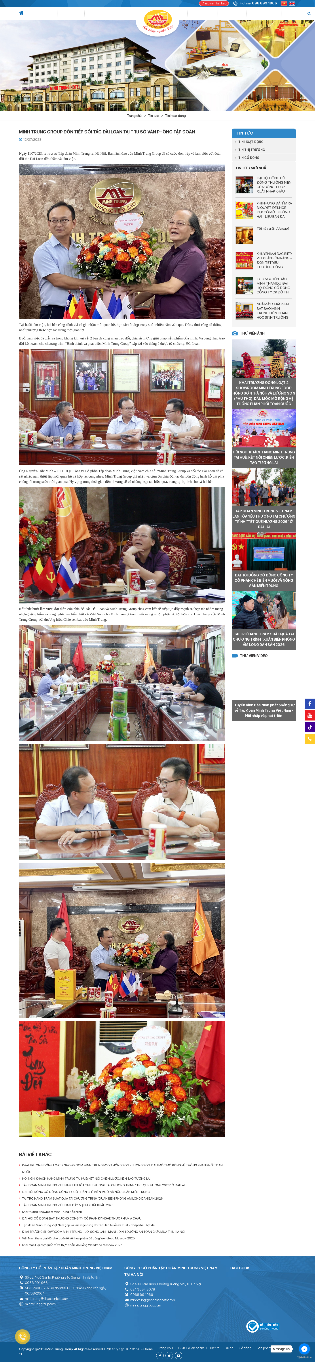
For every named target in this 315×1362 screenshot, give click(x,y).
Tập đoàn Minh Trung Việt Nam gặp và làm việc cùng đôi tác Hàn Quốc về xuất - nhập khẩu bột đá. (88, 1225)
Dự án (118, 13)
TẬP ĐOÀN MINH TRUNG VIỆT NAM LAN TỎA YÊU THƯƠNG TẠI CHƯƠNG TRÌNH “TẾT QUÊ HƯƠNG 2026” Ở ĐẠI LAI (103, 1185)
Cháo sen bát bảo (213, 3)
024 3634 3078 (142, 1289)
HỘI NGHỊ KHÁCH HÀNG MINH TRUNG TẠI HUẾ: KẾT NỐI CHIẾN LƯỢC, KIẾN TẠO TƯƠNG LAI (86, 1178)
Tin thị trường (250, 150)
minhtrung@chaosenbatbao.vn (47, 1299)
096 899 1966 (264, 3)
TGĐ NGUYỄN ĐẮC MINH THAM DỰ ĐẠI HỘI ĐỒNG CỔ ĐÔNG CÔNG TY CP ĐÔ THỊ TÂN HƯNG (273, 288)
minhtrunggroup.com (40, 1304)
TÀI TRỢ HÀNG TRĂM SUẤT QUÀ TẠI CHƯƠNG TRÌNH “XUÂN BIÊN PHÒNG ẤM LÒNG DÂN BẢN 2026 (92, 1198)
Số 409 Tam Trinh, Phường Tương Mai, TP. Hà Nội (165, 1284)
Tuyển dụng (261, 13)
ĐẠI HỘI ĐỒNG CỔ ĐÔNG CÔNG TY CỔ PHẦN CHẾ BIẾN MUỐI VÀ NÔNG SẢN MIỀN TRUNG (86, 1192)
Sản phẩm (219, 13)
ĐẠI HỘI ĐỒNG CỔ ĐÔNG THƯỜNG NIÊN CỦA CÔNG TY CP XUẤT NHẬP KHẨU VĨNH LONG (274, 187)
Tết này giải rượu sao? (273, 228)
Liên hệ (280, 13)
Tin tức (57, 13)
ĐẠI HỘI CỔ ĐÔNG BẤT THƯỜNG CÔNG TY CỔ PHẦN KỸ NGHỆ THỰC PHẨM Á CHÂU (81, 1218)
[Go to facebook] (304, 1348)
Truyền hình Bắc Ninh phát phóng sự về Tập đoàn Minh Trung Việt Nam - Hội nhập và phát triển (264, 710)
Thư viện (239, 13)
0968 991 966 (36, 1283)
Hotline (310, 739)
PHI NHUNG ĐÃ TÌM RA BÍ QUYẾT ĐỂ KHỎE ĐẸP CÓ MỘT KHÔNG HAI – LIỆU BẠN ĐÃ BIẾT (274, 212)
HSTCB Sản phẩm (191, 1348)
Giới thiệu (39, 13)
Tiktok (310, 727)
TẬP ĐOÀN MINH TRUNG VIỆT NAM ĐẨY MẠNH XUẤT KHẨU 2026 (68, 1205)
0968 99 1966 (141, 1295)
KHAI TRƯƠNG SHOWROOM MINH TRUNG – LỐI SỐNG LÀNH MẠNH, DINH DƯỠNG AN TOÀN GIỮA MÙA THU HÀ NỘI (103, 1231)
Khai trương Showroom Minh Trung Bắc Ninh (52, 1212)
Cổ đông (195, 13)
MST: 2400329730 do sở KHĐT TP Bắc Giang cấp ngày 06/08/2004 (65, 1290)
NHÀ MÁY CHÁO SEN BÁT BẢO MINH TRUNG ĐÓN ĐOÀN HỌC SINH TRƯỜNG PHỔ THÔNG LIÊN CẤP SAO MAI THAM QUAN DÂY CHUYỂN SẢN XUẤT (274, 319)
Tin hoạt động (175, 116)
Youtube (310, 715)
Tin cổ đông (247, 158)
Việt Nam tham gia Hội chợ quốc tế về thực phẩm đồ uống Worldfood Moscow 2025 (78, 1238)
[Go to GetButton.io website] (304, 1357)
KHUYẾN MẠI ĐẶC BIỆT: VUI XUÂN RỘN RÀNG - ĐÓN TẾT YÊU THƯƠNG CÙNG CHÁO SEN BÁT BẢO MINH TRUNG (274, 265)
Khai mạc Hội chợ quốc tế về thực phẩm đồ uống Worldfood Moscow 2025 (72, 1245)
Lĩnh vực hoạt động (86, 13)
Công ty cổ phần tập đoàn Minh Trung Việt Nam (65, 1268)
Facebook (310, 704)
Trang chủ (136, 116)
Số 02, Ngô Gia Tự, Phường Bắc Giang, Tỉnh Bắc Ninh (63, 1277)
